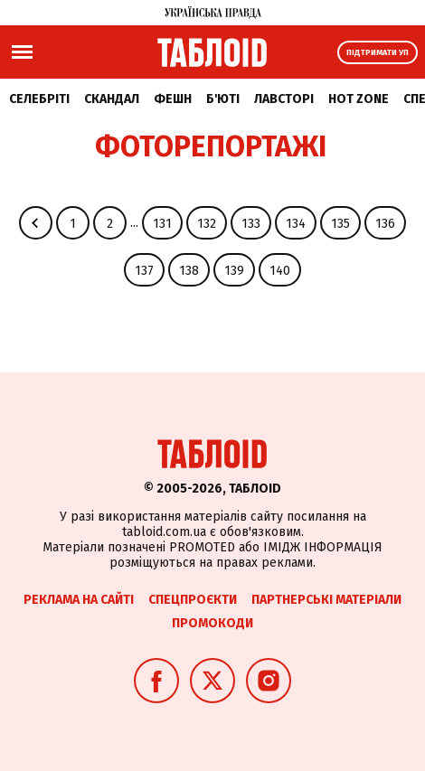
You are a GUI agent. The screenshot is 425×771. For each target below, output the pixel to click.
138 (189, 270)
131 (162, 223)
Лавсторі (284, 99)
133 (250, 223)
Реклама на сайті (79, 599)
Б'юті (223, 99)
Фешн (173, 99)
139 (234, 270)
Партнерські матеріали (326, 599)
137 (144, 270)
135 (340, 223)
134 (296, 223)
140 (279, 270)
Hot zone (358, 99)
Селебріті (39, 99)
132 (206, 223)
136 (385, 223)
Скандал (111, 99)
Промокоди (212, 623)
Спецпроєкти (192, 599)
